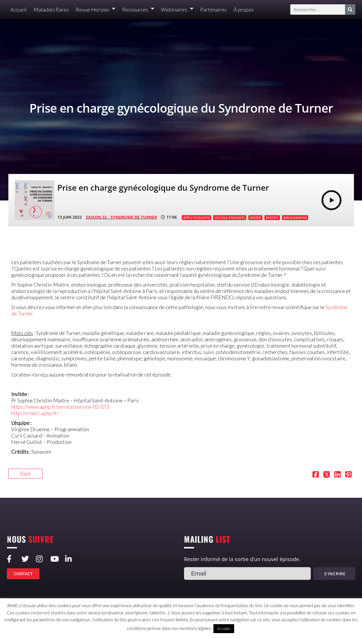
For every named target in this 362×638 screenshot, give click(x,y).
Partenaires (213, 9)
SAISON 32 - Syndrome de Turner (121, 217)
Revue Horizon (95, 9)
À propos (244, 9)
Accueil (18, 9)
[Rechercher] (350, 9)
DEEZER (255, 217)
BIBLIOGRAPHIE (295, 217)
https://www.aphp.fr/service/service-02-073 (60, 407)
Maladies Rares (51, 9)
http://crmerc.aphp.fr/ (35, 413)
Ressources (138, 9)
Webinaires (177, 9)
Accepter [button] (224, 628)
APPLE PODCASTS (196, 217)
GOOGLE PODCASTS (230, 217)
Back (25, 473)
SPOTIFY (272, 217)
